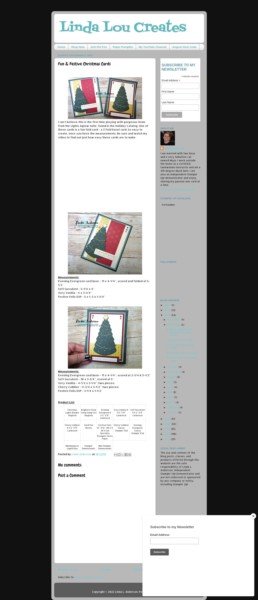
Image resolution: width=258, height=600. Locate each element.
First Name (168, 91)
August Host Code (184, 46)
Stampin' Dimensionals (88, 447)
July (170, 382)
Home (61, 46)
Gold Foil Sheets (88, 426)
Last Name (168, 102)
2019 (167, 428)
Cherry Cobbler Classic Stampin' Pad (121, 428)
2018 (167, 433)
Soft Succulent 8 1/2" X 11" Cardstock (137, 413)
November (174, 324)
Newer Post (68, 569)
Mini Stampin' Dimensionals (104, 447)
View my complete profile (177, 189)
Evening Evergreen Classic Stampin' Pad (137, 429)
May (170, 392)
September (174, 371)
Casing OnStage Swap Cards (180, 346)
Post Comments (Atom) (89, 577)
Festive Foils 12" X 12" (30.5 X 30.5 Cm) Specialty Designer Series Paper (105, 432)
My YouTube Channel (153, 46)
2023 (167, 310)
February (173, 407)
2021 (167, 418)
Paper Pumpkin (123, 46)
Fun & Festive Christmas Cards (182, 359)
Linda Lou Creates (123, 28)
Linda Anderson (174, 148)
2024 (167, 305)
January (172, 412)
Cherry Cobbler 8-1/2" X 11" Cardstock (72, 428)
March (171, 402)
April (170, 397)
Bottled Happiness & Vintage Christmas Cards (180, 332)
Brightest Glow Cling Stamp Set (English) (88, 413)
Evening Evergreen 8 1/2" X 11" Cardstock (105, 414)
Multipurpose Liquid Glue (72, 447)
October (172, 366)
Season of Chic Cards (180, 340)
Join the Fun (98, 46)
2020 (168, 423)
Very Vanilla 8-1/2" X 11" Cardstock (121, 413)
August (172, 376)
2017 (167, 439)
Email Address (171, 80)
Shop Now (78, 46)
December (174, 319)
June (170, 387)
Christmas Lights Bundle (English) (72, 413)
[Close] (253, 541)
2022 (167, 315)
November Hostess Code (182, 352)
